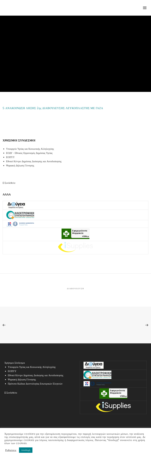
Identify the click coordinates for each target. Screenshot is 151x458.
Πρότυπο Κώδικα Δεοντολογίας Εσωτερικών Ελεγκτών (35, 383)
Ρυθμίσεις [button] (10, 450)
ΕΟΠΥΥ (10, 157)
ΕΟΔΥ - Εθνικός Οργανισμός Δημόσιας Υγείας (29, 153)
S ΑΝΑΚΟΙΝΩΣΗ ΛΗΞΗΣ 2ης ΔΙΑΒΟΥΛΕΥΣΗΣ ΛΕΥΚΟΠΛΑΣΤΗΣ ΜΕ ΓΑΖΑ (53, 108)
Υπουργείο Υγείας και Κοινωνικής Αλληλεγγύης (30, 148)
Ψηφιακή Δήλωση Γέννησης (20, 165)
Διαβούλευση (75, 288)
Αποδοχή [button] (25, 450)
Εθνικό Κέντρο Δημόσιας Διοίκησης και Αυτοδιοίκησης (34, 161)
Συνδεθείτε (9, 182)
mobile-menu (145, 8)
